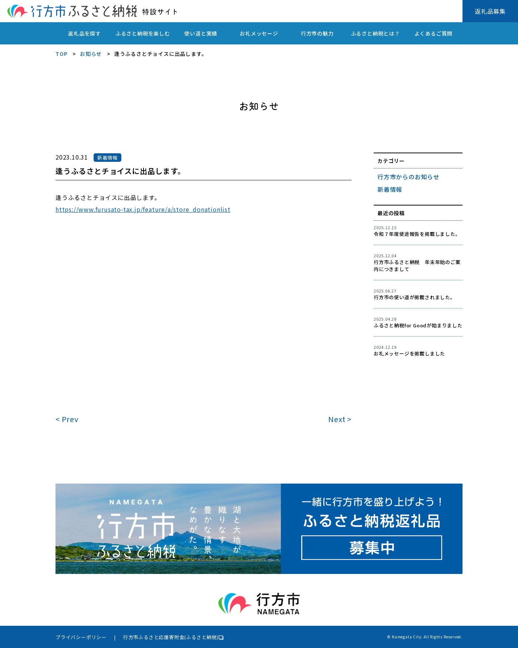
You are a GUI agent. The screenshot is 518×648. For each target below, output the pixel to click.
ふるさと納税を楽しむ (142, 33)
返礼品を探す (84, 33)
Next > (340, 419)
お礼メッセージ (259, 33)
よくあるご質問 (433, 33)
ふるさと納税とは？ (375, 33)
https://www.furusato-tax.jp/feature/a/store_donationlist (143, 209)
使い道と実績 (200, 33)
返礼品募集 (490, 11)
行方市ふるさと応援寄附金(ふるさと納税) (171, 637)
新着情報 (389, 189)
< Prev (67, 419)
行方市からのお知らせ (408, 176)
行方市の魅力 (317, 33)
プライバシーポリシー (81, 637)
